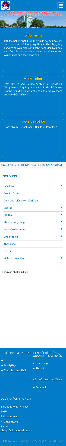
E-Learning (40, 363)
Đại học (6, 360)
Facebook (39, 387)
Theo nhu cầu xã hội (13, 370)
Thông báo (10, 244)
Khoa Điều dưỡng (28, 165)
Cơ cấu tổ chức (12, 193)
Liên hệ (7, 251)
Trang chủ (7, 165)
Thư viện (39, 368)
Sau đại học (8, 365)
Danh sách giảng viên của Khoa (21, 200)
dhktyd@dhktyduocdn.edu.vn (17, 430)
